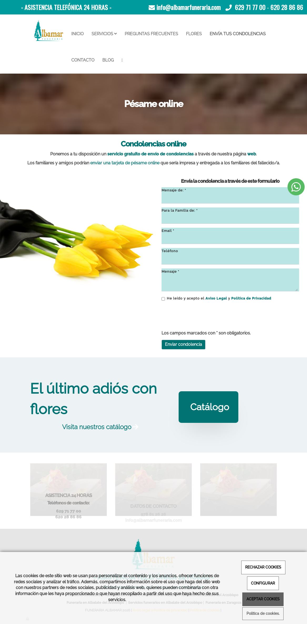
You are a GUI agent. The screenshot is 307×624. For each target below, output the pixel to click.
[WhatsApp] (122, 60)
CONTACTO (82, 60)
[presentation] (201, 316)
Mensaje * (170, 271)
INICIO (77, 33)
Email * (168, 231)
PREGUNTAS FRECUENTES (151, 33)
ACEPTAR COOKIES (263, 599)
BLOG (108, 60)
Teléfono (170, 251)
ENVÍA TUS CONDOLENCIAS (238, 33)
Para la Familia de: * (180, 210)
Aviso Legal (216, 298)
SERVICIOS (104, 33)
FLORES (194, 33)
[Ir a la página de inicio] (48, 31)
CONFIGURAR (263, 583)
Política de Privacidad (251, 298)
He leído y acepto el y (216, 298)
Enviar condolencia (183, 344)
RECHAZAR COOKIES (263, 567)
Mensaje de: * (174, 190)
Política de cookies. (263, 613)
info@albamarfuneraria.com (189, 7)
